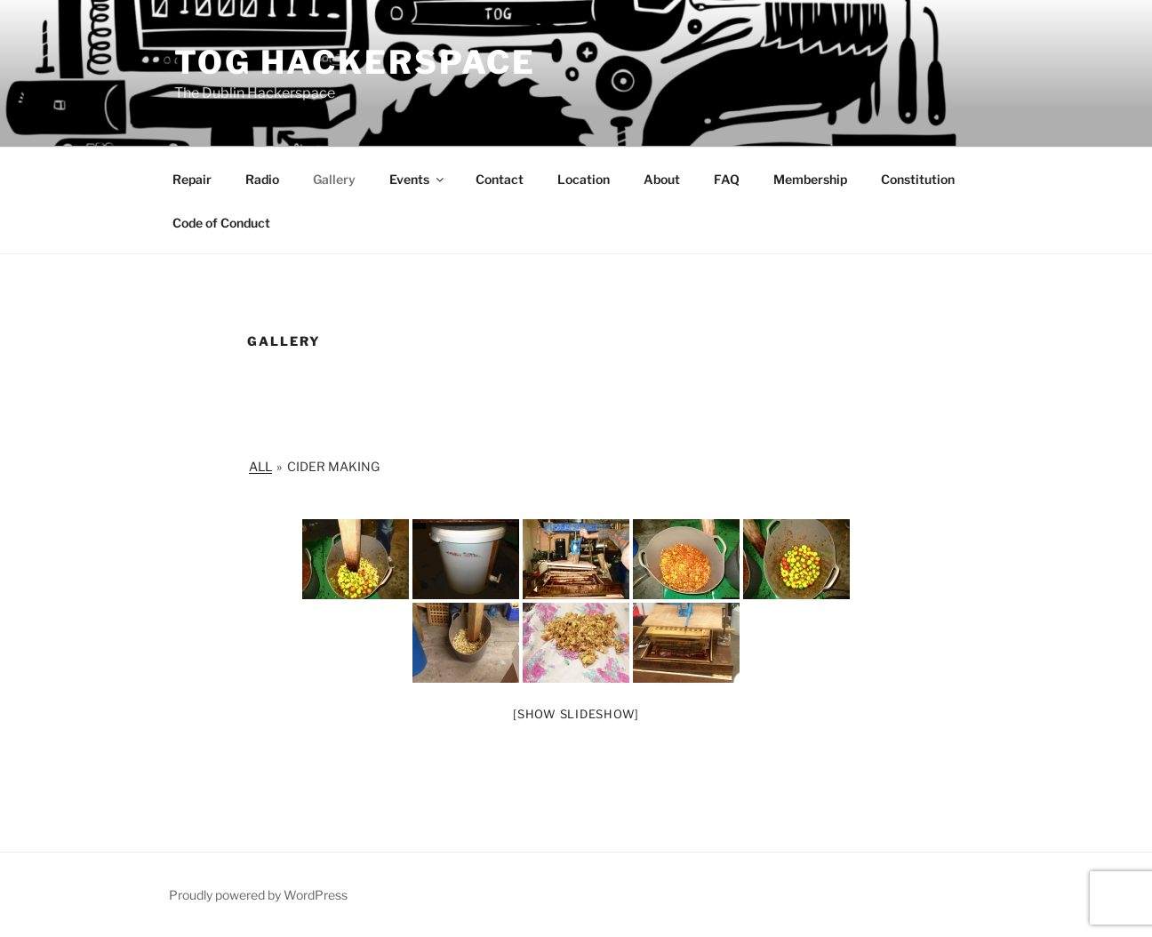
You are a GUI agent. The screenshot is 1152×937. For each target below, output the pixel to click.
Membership (810, 179)
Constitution (918, 179)
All (260, 466)
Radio (262, 179)
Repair (192, 179)
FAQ (727, 179)
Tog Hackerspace (355, 62)
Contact (500, 179)
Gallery (334, 179)
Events (417, 179)
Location (583, 179)
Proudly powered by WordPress (258, 894)
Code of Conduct (221, 222)
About (662, 179)
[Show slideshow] (576, 714)
